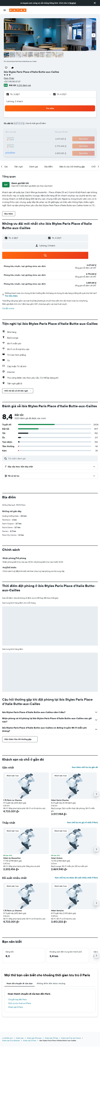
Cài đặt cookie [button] (8, 308)
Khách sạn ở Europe (34, 1038)
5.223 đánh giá (24, 85)
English (73, 3)
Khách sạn (20, 1038)
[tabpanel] (50, 1000)
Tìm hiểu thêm (11, 296)
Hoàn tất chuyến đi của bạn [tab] (20, 983)
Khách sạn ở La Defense (11, 1040)
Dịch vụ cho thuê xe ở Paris (19, 1003)
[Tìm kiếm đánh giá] (52, 458)
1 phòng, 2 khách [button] (14, 101)
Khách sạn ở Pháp (51, 1038)
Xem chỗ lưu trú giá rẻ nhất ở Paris (82, 822)
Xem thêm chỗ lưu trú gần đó (85, 767)
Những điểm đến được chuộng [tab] (51, 983)
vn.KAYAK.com (7, 1038)
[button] (95, 3)
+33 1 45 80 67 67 (12, 81)
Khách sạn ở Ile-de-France (71, 1038)
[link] (91, 265)
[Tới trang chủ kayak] (17, 10)
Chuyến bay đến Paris (17, 999)
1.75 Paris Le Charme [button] (12, 800)
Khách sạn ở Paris (15, 1007)
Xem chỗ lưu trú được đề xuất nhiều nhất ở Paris (76, 877)
